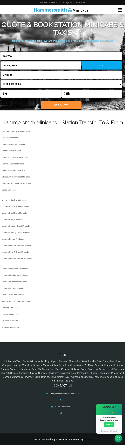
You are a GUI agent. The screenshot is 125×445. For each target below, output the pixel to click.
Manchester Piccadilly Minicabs (16, 301)
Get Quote (61, 105)
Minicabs (61, 10)
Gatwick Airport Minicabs (13, 164)
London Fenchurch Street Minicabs (17, 246)
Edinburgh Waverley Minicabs (15, 157)
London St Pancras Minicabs (14, 282)
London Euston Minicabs (13, 239)
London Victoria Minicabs (13, 288)
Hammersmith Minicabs (65, 407)
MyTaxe (88, 439)
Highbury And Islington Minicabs (16, 183)
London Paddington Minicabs (15, 275)
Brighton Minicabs (10, 138)
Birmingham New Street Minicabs (16, 131)
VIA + (102, 65)
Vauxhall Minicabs (10, 321)
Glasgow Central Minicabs (13, 170)
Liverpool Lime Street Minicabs (15, 206)
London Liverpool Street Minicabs (17, 259)
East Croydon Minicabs (12, 151)
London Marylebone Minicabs (15, 269)
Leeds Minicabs (9, 190)
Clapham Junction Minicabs (14, 144)
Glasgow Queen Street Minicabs (16, 177)
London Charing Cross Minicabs (16, 232)
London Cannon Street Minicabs (16, 226)
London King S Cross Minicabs (15, 252)
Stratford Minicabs (10, 314)
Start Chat (109, 424)
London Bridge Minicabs (13, 219)
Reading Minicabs (10, 308)
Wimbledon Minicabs (11, 327)
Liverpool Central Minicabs (14, 200)
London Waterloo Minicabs (14, 295)
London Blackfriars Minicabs (14, 213)
